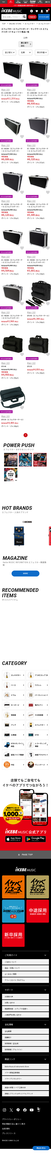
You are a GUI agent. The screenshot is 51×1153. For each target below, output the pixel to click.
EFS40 (3, 369)
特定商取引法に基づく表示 (13, 1128)
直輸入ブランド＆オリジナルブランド (19, 1097)
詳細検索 (31, 19)
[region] (25, 535)
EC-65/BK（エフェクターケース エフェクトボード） (11, 207)
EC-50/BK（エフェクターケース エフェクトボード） (11, 263)
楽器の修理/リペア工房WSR (15, 1091)
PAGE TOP (27, 859)
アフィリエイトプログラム (15, 984)
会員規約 (6, 1133)
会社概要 (8, 1035)
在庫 (23, 55)
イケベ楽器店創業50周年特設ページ (25, 6)
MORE (25, 577)
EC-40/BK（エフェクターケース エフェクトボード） (11, 319)
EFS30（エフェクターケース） (12, 422)
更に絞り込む (24, 46)
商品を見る (38, 1147)
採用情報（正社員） (12, 1047)
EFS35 (29, 369)
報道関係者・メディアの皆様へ (16, 1013)
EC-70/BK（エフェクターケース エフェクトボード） (37, 152)
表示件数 (41, 55)
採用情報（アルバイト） (14, 1053)
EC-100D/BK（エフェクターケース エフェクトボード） (38, 96)
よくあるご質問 (10, 978)
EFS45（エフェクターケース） (38, 318)
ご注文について (10, 966)
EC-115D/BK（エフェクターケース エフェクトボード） (12, 96)
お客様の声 (9, 1000)
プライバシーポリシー (11, 1123)
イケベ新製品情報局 (12, 1076)
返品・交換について (12, 972)
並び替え (9, 55)
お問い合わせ (10, 1007)
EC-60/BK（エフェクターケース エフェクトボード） (37, 207)
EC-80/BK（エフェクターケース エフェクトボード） (11, 152)
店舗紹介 (8, 1041)
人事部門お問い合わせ (13, 1019)
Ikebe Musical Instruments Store (17, 1070)
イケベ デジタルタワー (13, 1083)
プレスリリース (9, 1137)
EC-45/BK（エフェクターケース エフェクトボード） (37, 263)
